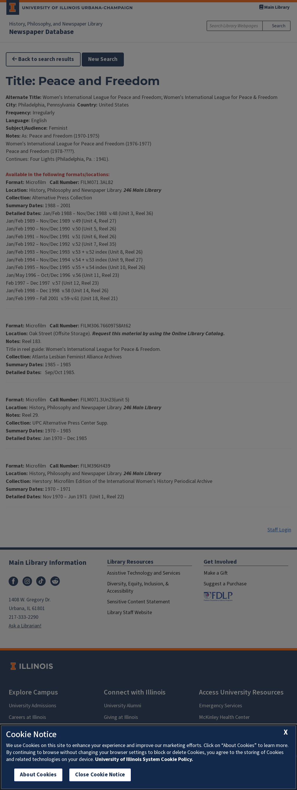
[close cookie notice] (285, 732)
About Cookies (38, 775)
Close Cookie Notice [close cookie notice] (100, 775)
